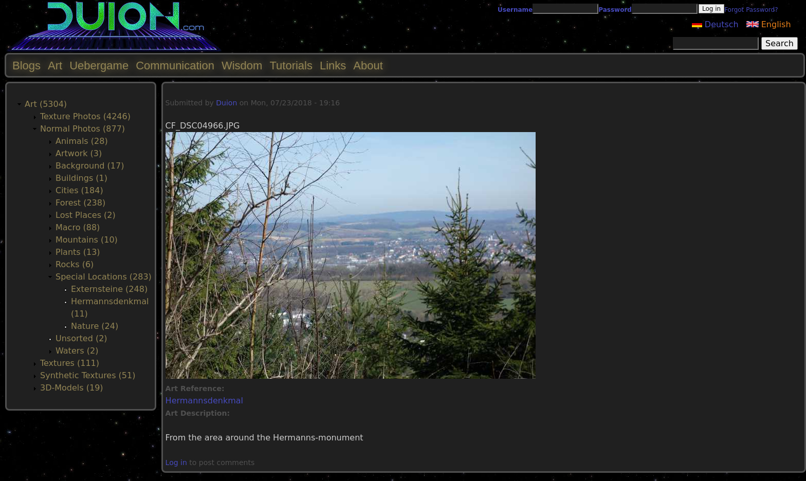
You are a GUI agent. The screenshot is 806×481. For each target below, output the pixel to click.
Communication (175, 65)
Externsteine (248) (109, 289)
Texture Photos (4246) (85, 116)
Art (55, 65)
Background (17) (90, 166)
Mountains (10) (87, 240)
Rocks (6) (75, 264)
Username (515, 9)
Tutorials (291, 65)
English (768, 24)
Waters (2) (77, 351)
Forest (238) (80, 203)
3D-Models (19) (71, 388)
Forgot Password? (751, 9)
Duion (226, 103)
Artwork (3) (79, 153)
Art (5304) (46, 104)
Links (333, 65)
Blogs (26, 65)
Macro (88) (78, 227)
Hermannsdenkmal (204, 400)
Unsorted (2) (81, 338)
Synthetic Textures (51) (87, 375)
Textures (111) (69, 363)
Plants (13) (78, 252)
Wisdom (242, 65)
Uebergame (99, 65)
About (368, 65)
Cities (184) (79, 190)
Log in (176, 462)
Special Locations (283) (104, 277)
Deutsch (715, 24)
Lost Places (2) (86, 215)
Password (615, 9)
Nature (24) (94, 326)
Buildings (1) (81, 178)
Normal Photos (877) (82, 129)
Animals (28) (82, 141)
